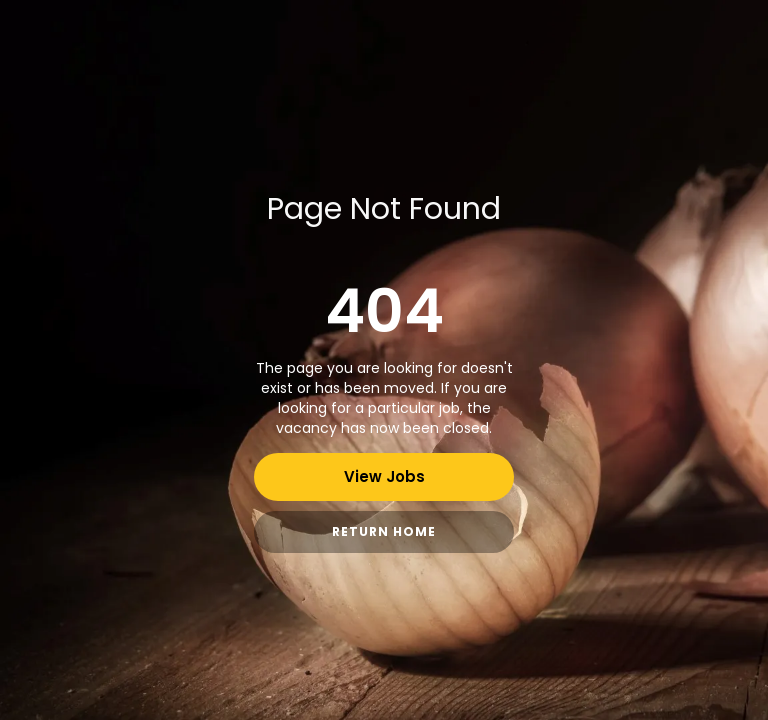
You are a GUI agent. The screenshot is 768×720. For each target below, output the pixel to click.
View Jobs (384, 476)
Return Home (384, 531)
